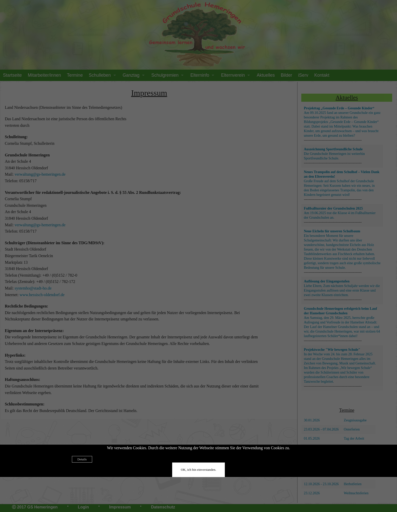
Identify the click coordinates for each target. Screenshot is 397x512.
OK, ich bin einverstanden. (198, 470)
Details (82, 459)
